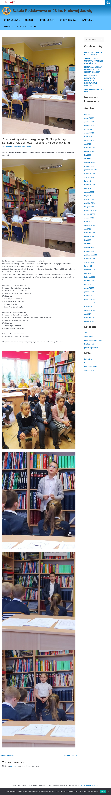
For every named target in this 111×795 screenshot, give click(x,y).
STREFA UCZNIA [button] (48, 20)
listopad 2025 (89, 125)
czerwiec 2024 (89, 185)
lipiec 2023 (88, 222)
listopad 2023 (89, 207)
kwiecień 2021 (89, 318)
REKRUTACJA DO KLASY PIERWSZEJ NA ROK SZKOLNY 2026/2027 (93, 69)
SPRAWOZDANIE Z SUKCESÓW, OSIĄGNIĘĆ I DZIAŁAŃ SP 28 (93, 60)
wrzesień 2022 (89, 259)
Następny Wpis (70, 755)
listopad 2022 (89, 251)
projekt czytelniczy (91, 348)
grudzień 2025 (89, 122)
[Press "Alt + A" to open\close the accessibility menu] (108, 3)
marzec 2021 (89, 321)
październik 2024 (90, 170)
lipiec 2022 (88, 266)
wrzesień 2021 (89, 303)
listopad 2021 (89, 296)
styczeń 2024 (89, 199)
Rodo (33, 26)
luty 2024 (87, 196)
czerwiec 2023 (89, 225)
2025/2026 (21, 26)
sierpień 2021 (89, 307)
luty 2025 (87, 155)
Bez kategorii (89, 344)
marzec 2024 (89, 192)
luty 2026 (87, 114)
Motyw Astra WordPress (89, 785)
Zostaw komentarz (9, 147)
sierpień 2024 (89, 177)
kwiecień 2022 (89, 277)
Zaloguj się (88, 359)
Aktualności (21, 147)
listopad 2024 (89, 166)
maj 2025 (87, 144)
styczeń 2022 (89, 288)
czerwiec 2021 (89, 310)
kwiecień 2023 (89, 233)
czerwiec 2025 (89, 140)
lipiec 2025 (88, 137)
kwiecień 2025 (89, 148)
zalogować (14, 766)
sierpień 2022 (89, 262)
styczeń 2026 (89, 118)
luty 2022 (87, 284)
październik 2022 (90, 255)
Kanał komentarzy (90, 367)
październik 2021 (90, 299)
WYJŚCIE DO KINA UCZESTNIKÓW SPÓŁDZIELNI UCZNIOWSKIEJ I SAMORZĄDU (91, 81)
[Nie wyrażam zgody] (108, 792)
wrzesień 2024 (89, 174)
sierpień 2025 (89, 133)
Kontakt (8, 26)
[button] (34, 20)
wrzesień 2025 (89, 129)
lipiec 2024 (88, 181)
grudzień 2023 (89, 203)
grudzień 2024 (89, 162)
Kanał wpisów (89, 363)
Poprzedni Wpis (7, 755)
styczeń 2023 (89, 244)
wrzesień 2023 (89, 214)
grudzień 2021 (89, 292)
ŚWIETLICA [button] (88, 20)
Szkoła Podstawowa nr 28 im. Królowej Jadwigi (52, 10)
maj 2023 (87, 229)
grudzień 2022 (89, 247)
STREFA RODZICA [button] (69, 20)
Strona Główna (12, 20)
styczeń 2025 (89, 159)
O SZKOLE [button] (30, 20)
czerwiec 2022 (89, 270)
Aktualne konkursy (91, 333)
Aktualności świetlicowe (93, 340)
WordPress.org (89, 370)
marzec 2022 (89, 281)
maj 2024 (87, 188)
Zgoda (103, 791)
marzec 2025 (89, 151)
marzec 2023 (89, 236)
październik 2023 (90, 211)
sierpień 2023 (89, 218)
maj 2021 (87, 314)
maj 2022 (87, 273)
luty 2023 (87, 240)
